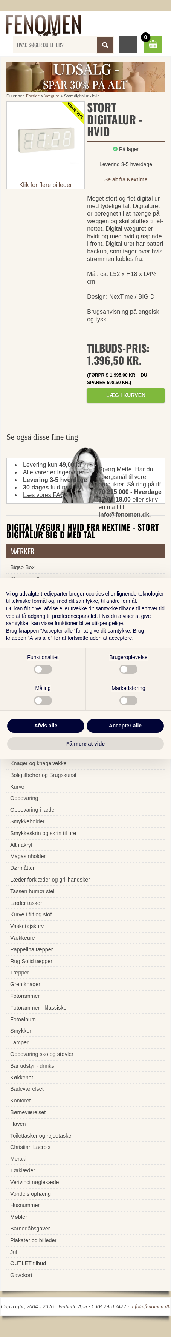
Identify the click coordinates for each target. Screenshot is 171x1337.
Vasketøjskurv (27, 926)
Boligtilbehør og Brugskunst (43, 775)
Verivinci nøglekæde (34, 1182)
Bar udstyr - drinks (32, 1066)
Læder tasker (26, 903)
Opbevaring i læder (33, 810)
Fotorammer (25, 996)
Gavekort (21, 1275)
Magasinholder (28, 856)
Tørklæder (22, 1170)
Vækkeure (22, 938)
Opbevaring (24, 798)
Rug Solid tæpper (31, 961)
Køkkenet (21, 1078)
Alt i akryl (21, 845)
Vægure (51, 96)
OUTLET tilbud (28, 1263)
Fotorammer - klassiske (38, 1008)
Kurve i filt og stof (31, 914)
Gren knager (25, 984)
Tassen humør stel (32, 891)
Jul (13, 1252)
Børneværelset (28, 1112)
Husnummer (25, 1205)
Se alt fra (125, 179)
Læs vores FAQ (44, 495)
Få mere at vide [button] (85, 744)
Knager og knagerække (38, 763)
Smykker (20, 1031)
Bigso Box (22, 567)
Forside (33, 96)
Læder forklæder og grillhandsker (50, 880)
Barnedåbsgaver (30, 1229)
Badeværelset (27, 1089)
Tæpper (19, 973)
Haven (18, 1124)
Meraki (18, 1159)
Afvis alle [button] (45, 726)
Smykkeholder (27, 821)
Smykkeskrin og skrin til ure (43, 833)
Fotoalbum (23, 1019)
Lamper (19, 1042)
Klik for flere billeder (45, 185)
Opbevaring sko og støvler (41, 1054)
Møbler (18, 1217)
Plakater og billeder (33, 1240)
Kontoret (20, 1101)
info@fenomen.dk (124, 514)
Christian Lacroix (30, 1147)
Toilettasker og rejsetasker (41, 1136)
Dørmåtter (22, 868)
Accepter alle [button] (125, 726)
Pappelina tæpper (31, 949)
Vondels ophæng (30, 1194)
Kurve (17, 787)
